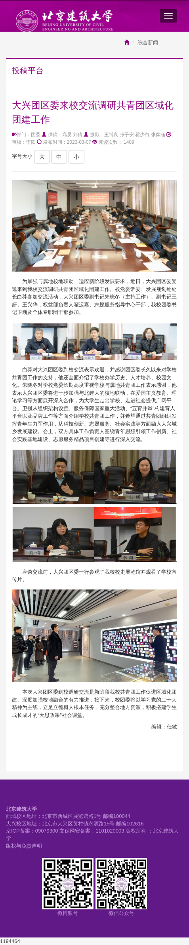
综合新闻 (147, 43)
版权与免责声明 (24, 846)
